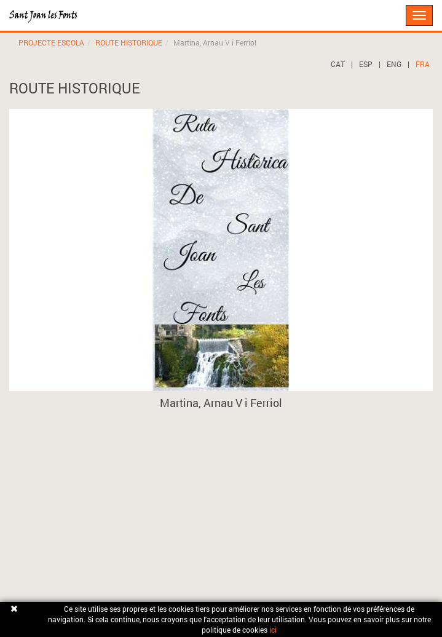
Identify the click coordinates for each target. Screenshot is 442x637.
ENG (394, 64)
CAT (338, 64)
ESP (366, 64)
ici (273, 630)
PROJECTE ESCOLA (51, 42)
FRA (423, 64)
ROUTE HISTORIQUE (128, 42)
